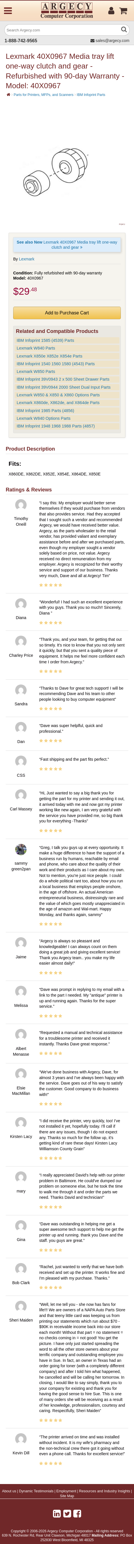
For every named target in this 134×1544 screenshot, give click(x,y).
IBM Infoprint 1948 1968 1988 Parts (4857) (56, 426)
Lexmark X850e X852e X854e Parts (49, 356)
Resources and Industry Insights (104, 1491)
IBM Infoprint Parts (91, 95)
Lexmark (26, 259)
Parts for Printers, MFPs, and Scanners (44, 95)
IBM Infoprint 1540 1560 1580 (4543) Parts (56, 364)
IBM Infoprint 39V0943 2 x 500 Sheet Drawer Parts (63, 379)
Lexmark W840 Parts (36, 348)
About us (9, 1491)
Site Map (67, 1496)
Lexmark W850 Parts (36, 371)
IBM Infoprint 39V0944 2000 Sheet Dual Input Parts (64, 387)
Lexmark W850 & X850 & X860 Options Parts (58, 395)
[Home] (8, 94)
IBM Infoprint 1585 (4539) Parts (45, 340)
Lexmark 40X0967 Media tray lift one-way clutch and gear (67, 245)
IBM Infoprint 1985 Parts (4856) (45, 410)
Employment (66, 1491)
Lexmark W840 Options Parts (43, 418)
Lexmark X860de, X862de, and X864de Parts (58, 402)
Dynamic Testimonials (36, 1491)
